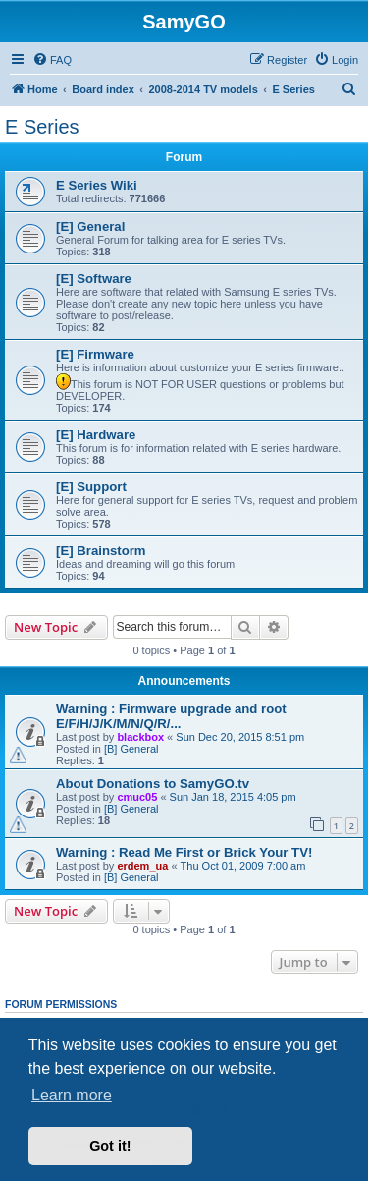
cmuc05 (137, 797)
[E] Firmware (95, 354)
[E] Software (93, 278)
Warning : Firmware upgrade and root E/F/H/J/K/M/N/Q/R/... (171, 716)
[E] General (90, 226)
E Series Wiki (96, 185)
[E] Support (91, 486)
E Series (42, 127)
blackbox (140, 737)
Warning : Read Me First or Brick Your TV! (184, 852)
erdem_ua (142, 866)
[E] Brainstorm (101, 550)
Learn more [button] (71, 1095)
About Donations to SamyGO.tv (152, 783)
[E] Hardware (95, 434)
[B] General (131, 749)
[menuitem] (52, 60)
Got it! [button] (110, 1145)
